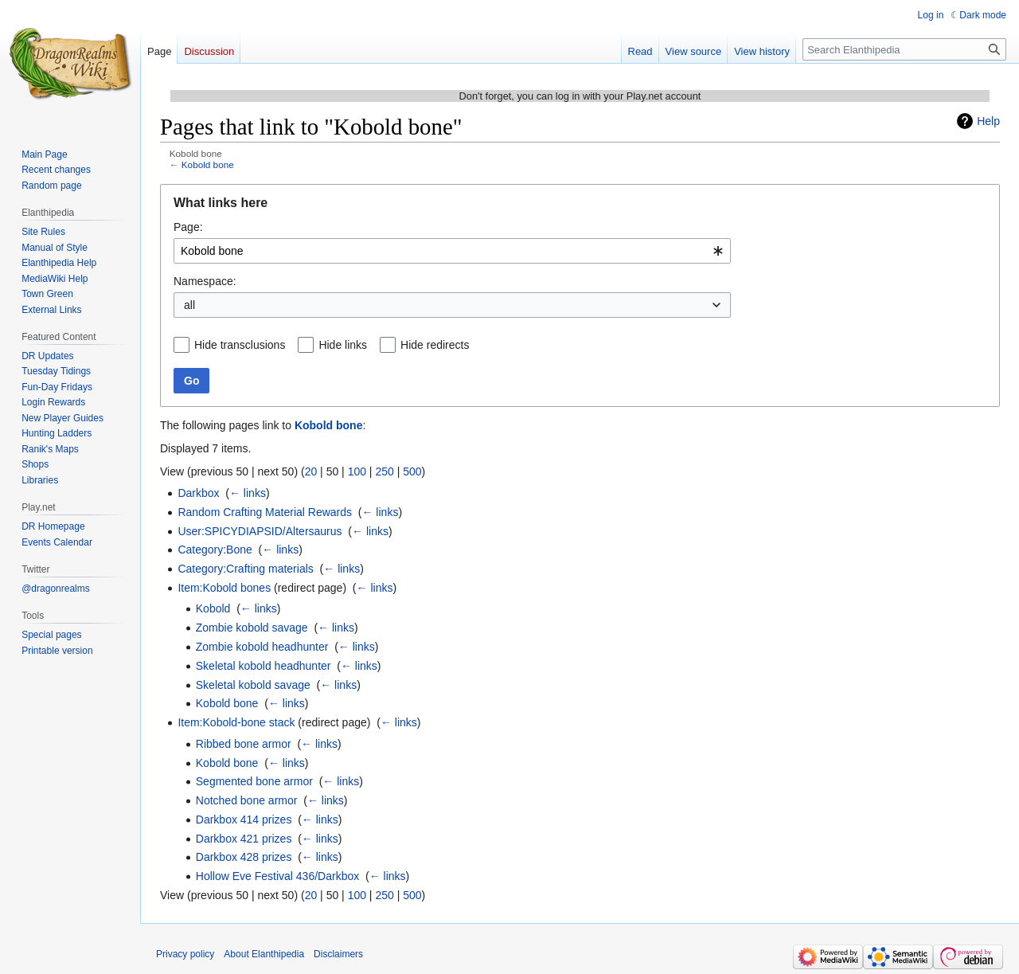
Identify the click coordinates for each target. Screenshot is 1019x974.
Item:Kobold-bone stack (236, 722)
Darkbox (198, 493)
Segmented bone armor (254, 781)
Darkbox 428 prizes (244, 857)
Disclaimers (338, 954)
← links (247, 493)
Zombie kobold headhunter (262, 646)
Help (988, 121)
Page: (188, 227)
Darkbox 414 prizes (244, 819)
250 (384, 471)
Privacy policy (185, 954)
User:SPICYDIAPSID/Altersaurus (260, 531)
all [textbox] (189, 305)
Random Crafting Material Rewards (265, 512)
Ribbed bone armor (243, 743)
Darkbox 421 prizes (244, 838)
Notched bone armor (247, 800)
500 (412, 471)
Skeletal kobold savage (253, 685)
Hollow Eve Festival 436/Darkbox (277, 876)
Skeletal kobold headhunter (263, 665)
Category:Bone (215, 549)
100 (357, 471)
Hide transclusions (239, 344)
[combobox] (452, 251)
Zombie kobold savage (252, 627)
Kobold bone (208, 164)
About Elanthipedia (264, 954)
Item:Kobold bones (224, 587)
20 (311, 471)
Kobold (213, 608)
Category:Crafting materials (245, 568)
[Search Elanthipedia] (904, 49)
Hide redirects (434, 344)
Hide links (342, 344)
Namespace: (205, 281)
